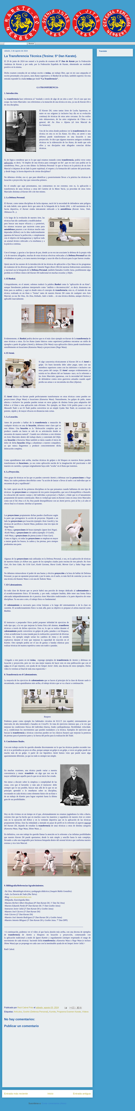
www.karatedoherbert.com (20, 897)
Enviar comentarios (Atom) (54, 1103)
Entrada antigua (82, 1093)
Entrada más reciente (16, 1093)
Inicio (50, 1093)
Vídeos (85, 1012)
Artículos (18, 1012)
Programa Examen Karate (69, 1012)
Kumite (52, 1012)
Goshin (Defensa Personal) (35, 1012)
